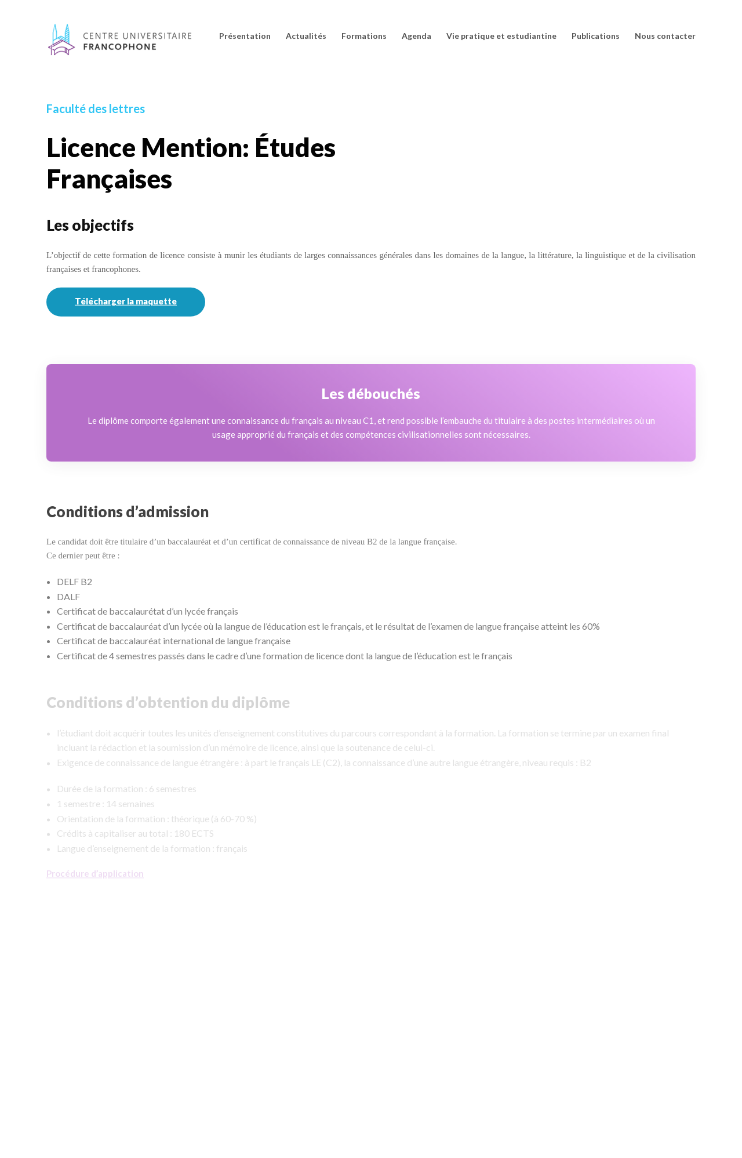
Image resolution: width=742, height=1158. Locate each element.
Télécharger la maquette (126, 302)
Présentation (245, 36)
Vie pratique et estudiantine (501, 36)
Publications (596, 36)
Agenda (416, 36)
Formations (364, 36)
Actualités (306, 36)
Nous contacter (665, 36)
